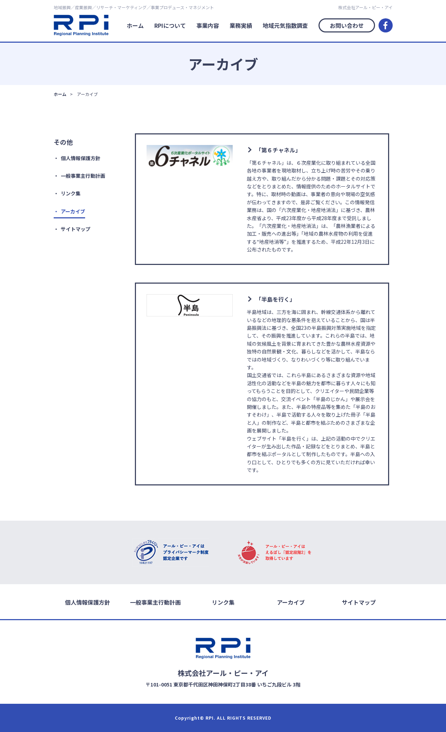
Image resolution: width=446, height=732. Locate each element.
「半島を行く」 (275, 299)
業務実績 (241, 25)
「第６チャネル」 (278, 150)
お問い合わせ (347, 25)
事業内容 (207, 25)
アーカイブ (73, 211)
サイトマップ (75, 228)
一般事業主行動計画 (83, 175)
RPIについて (170, 25)
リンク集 (71, 193)
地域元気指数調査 (285, 25)
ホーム (135, 25)
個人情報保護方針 (80, 158)
